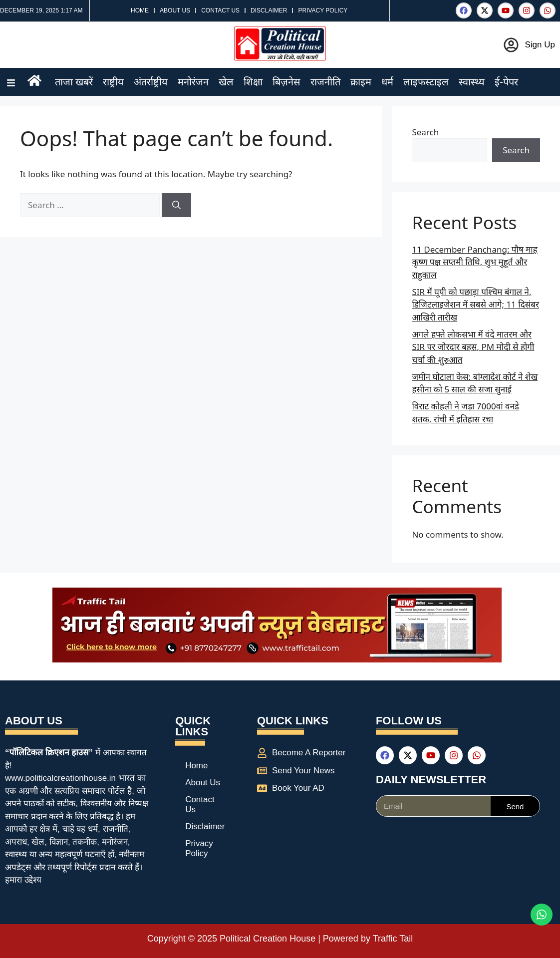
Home (140, 10)
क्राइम (360, 81)
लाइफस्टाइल (426, 81)
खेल (226, 81)
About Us (175, 10)
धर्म (387, 81)
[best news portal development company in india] (277, 659)
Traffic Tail (393, 939)
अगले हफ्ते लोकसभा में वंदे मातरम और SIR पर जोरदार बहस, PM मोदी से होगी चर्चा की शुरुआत (473, 346)
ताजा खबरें (74, 81)
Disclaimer (269, 10)
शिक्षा (253, 81)
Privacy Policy (322, 10)
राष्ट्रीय (113, 81)
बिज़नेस (286, 81)
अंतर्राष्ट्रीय (151, 81)
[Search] (176, 205)
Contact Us (220, 10)
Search (425, 132)
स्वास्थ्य (472, 81)
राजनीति (325, 81)
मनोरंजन (193, 81)
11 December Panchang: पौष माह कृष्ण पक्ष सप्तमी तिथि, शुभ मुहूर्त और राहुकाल (474, 262)
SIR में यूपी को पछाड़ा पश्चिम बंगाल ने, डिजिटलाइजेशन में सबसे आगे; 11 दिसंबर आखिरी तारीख (475, 304)
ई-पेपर (506, 81)
